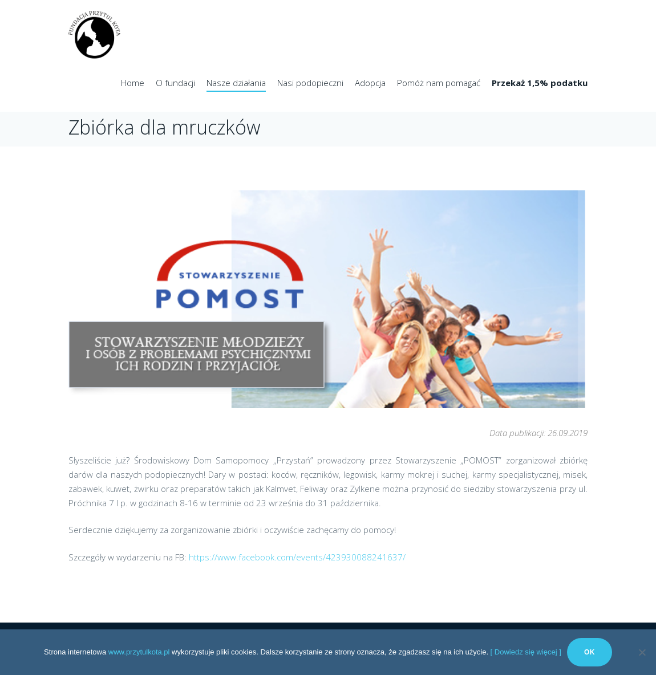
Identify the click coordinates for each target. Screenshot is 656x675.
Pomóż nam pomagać (438, 82)
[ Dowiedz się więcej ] (526, 652)
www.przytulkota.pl (139, 652)
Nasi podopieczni (310, 82)
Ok (589, 652)
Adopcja (370, 82)
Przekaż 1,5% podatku (540, 82)
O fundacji (175, 82)
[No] (641, 652)
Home (132, 82)
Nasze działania (236, 82)
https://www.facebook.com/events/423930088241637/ (297, 557)
